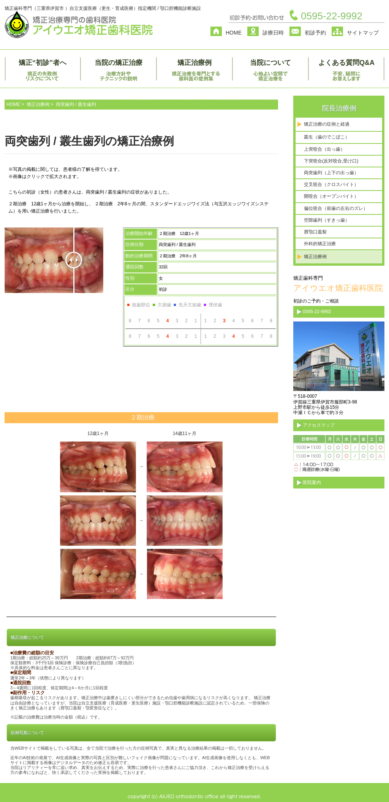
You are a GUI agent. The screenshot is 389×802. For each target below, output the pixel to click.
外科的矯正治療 (320, 243)
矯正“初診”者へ (42, 62)
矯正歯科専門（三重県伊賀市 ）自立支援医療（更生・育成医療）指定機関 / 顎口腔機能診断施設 (103, 8)
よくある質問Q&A (346, 62)
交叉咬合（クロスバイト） (331, 184)
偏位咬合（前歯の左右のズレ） (336, 208)
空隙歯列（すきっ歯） (326, 220)
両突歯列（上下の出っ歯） (331, 172)
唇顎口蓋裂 (315, 232)
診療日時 (273, 33)
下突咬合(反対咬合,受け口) (331, 161)
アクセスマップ (319, 425)
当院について (270, 62)
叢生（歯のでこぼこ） (326, 137)
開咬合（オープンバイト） (331, 196)
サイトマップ (363, 33)
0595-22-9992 (331, 16)
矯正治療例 (194, 62)
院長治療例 (339, 108)
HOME (234, 33)
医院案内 (312, 482)
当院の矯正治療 (118, 62)
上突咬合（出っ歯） (324, 149)
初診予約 (315, 33)
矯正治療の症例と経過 (326, 124)
